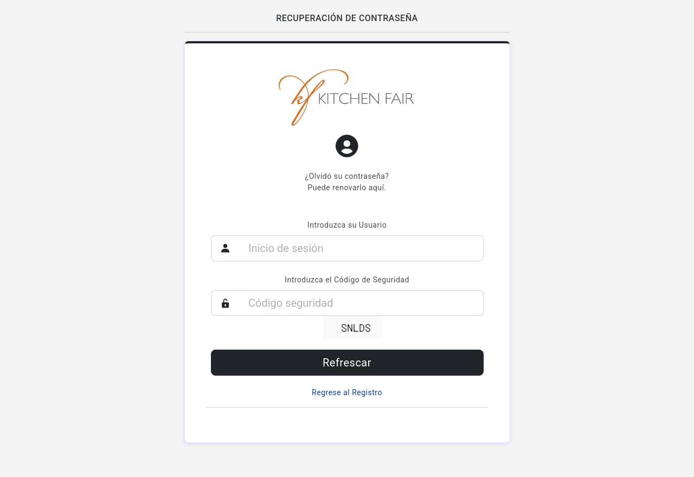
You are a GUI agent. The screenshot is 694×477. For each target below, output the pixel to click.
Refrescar (347, 362)
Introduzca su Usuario (347, 225)
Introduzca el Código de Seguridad (347, 279)
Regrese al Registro (347, 392)
